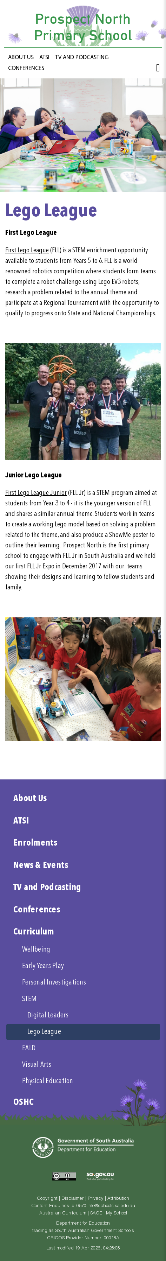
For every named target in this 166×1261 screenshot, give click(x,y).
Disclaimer (72, 1199)
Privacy (96, 1199)
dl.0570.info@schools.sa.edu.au (103, 1206)
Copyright (47, 1199)
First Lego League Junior (36, 493)
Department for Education (83, 1223)
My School (116, 1213)
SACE (96, 1213)
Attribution (118, 1199)
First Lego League (27, 250)
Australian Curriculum (62, 1213)
